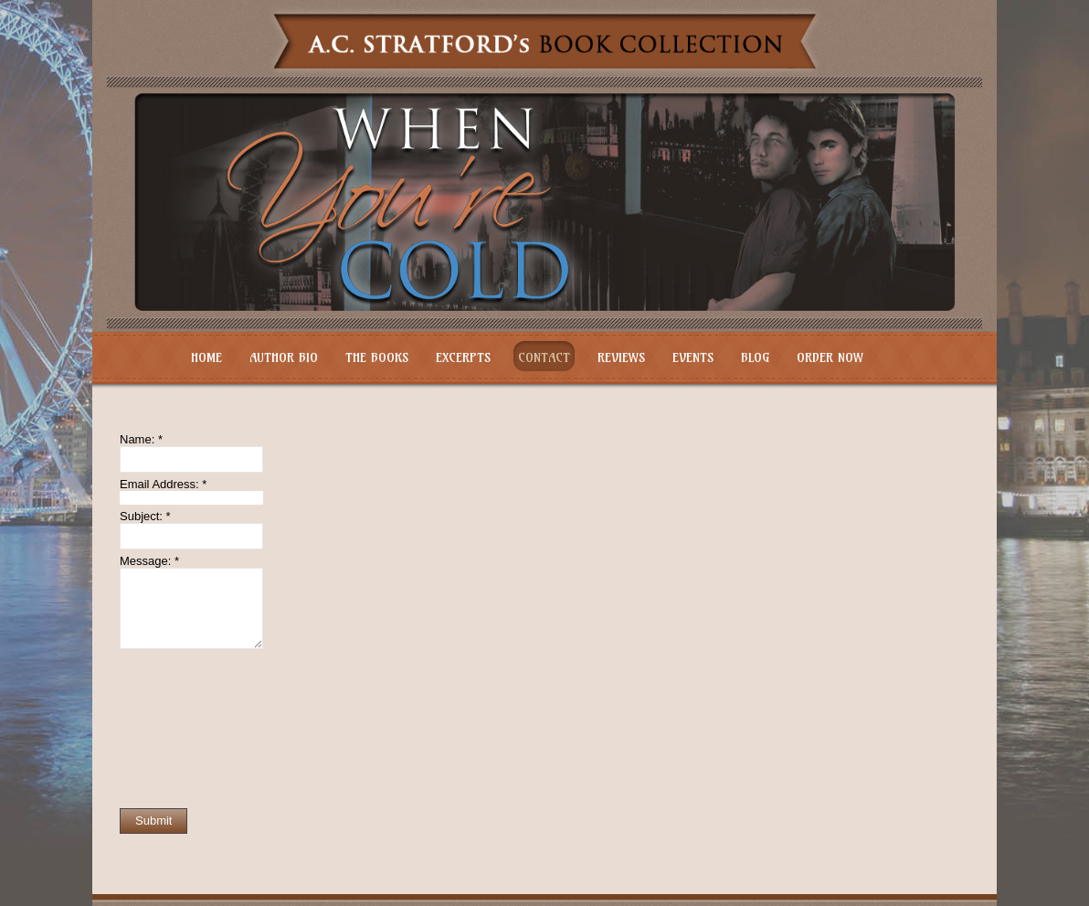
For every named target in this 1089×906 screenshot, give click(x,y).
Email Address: (163, 484)
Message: (149, 561)
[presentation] (195, 728)
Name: (141, 439)
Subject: (145, 516)
